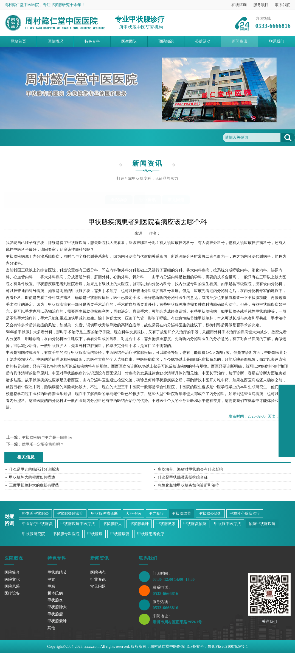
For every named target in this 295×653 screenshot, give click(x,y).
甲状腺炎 (55, 600)
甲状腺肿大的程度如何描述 (32, 477)
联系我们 (283, 5)
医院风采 (12, 586)
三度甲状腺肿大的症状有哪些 (34, 485)
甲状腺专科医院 (66, 534)
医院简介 (12, 572)
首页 (30, 137)
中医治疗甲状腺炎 (37, 524)
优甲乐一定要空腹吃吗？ (43, 444)
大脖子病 (133, 514)
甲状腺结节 (181, 514)
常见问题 (70, 137)
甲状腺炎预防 (194, 524)
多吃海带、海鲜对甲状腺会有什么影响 (190, 469)
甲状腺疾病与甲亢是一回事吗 (47, 437)
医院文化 (12, 579)
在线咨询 (239, 5)
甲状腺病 (95, 534)
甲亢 (51, 579)
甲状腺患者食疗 (150, 534)
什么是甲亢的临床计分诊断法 (34, 469)
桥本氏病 (55, 593)
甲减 (51, 586)
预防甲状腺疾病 (262, 524)
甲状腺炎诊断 (210, 514)
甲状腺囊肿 (139, 524)
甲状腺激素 (166, 524)
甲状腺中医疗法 (227, 524)
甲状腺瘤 (55, 614)
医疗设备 (12, 593)
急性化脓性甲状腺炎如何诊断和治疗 (188, 485)
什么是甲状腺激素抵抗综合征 (183, 477)
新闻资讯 (48, 137)
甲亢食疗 (156, 514)
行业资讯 (147, 200)
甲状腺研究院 (33, 534)
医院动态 (119, 200)
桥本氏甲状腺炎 (35, 514)
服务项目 (261, 5)
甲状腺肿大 (112, 524)
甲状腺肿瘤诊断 (104, 514)
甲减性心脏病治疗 (244, 514)
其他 (51, 628)
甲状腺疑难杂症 (70, 514)
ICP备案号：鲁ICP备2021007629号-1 (217, 646)
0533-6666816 (165, 593)
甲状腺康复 (120, 534)
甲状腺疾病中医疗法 (77, 524)
